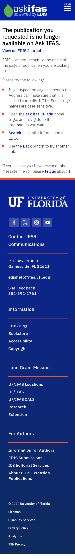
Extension (17, 414)
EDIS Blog (17, 326)
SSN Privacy (16, 544)
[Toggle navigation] (67, 6)
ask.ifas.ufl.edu (39, 114)
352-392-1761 (22, 293)
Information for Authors (31, 450)
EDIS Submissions (25, 457)
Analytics (15, 536)
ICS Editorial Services (28, 465)
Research (17, 407)
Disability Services (21, 520)
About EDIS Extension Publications (29, 475)
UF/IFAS (16, 391)
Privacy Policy (18, 528)
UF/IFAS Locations (25, 384)
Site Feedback (21, 288)
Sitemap (14, 512)
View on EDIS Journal (21, 50)
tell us (50, 171)
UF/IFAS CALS (21, 399)
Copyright (17, 348)
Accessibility (20, 341)
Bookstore (18, 333)
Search (15, 132)
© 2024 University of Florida (29, 504)
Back (27, 146)
